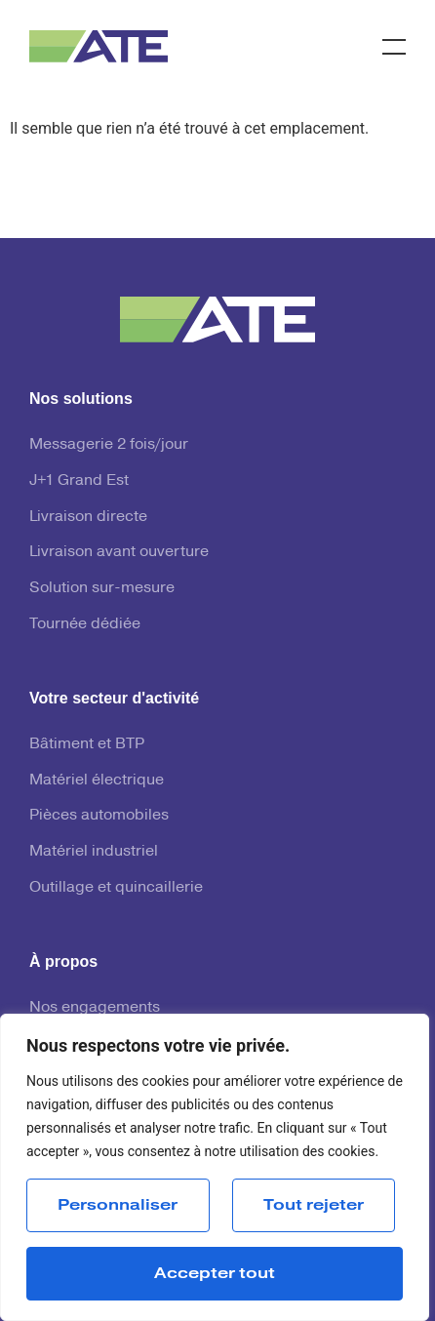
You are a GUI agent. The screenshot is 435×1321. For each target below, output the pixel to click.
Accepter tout (214, 1273)
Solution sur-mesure (102, 587)
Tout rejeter (313, 1205)
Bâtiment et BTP (86, 743)
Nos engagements (94, 1007)
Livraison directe (88, 516)
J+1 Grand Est (79, 480)
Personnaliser (118, 1205)
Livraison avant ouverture (119, 551)
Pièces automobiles (99, 814)
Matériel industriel (93, 850)
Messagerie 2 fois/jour (108, 444)
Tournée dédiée (84, 623)
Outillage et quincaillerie (116, 887)
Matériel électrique (96, 779)
